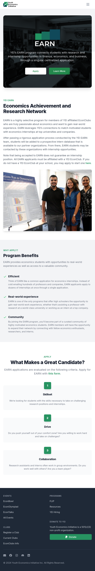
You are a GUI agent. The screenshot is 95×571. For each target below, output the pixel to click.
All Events (8, 517)
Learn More (59, 71)
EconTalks (8, 512)
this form (54, 373)
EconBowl (8, 501)
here (88, 163)
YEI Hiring (55, 512)
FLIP (52, 501)
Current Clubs (10, 538)
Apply (36, 71)
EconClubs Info (11, 543)
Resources (55, 506)
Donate (70, 537)
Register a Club (11, 532)
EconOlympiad (10, 506)
